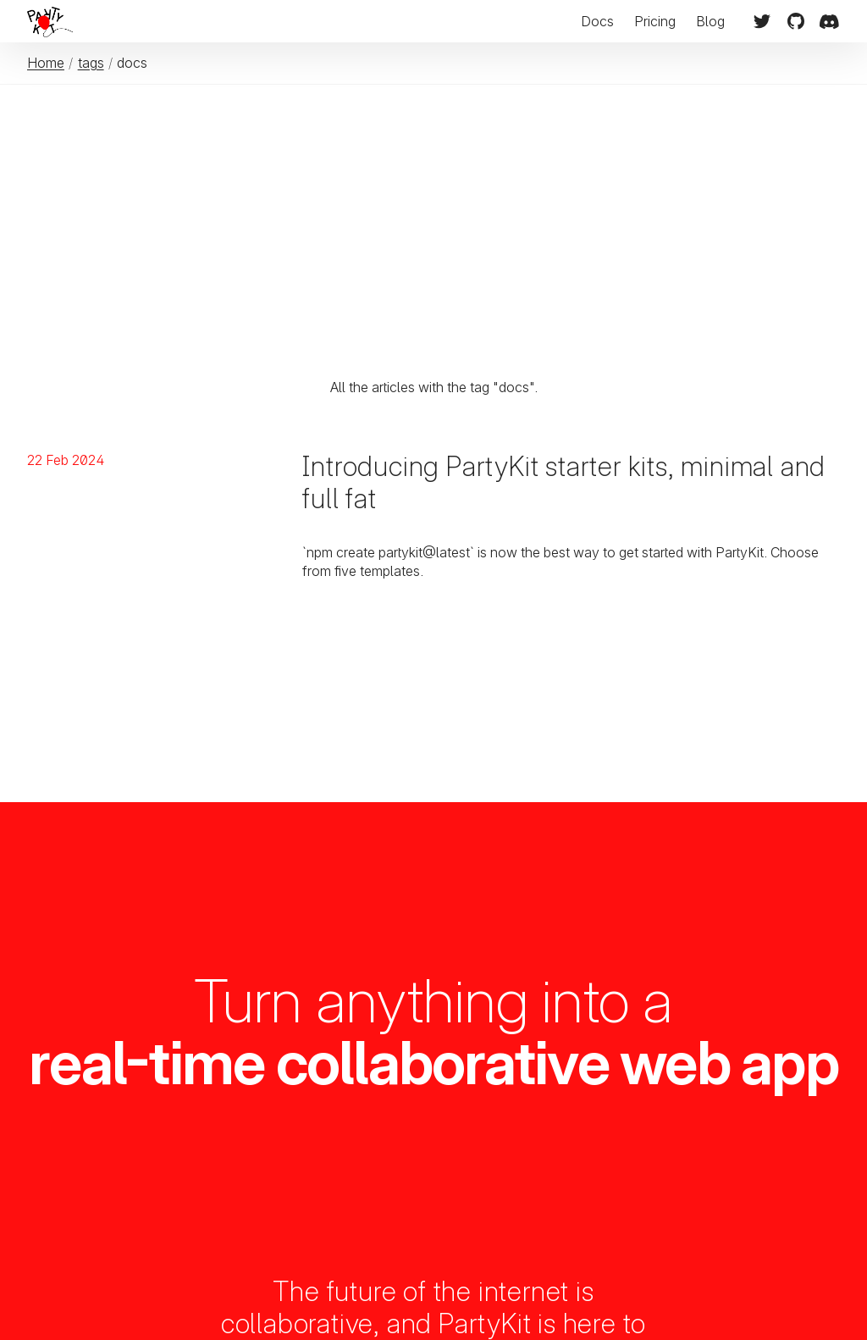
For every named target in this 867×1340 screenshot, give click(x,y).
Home (45, 62)
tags (91, 62)
